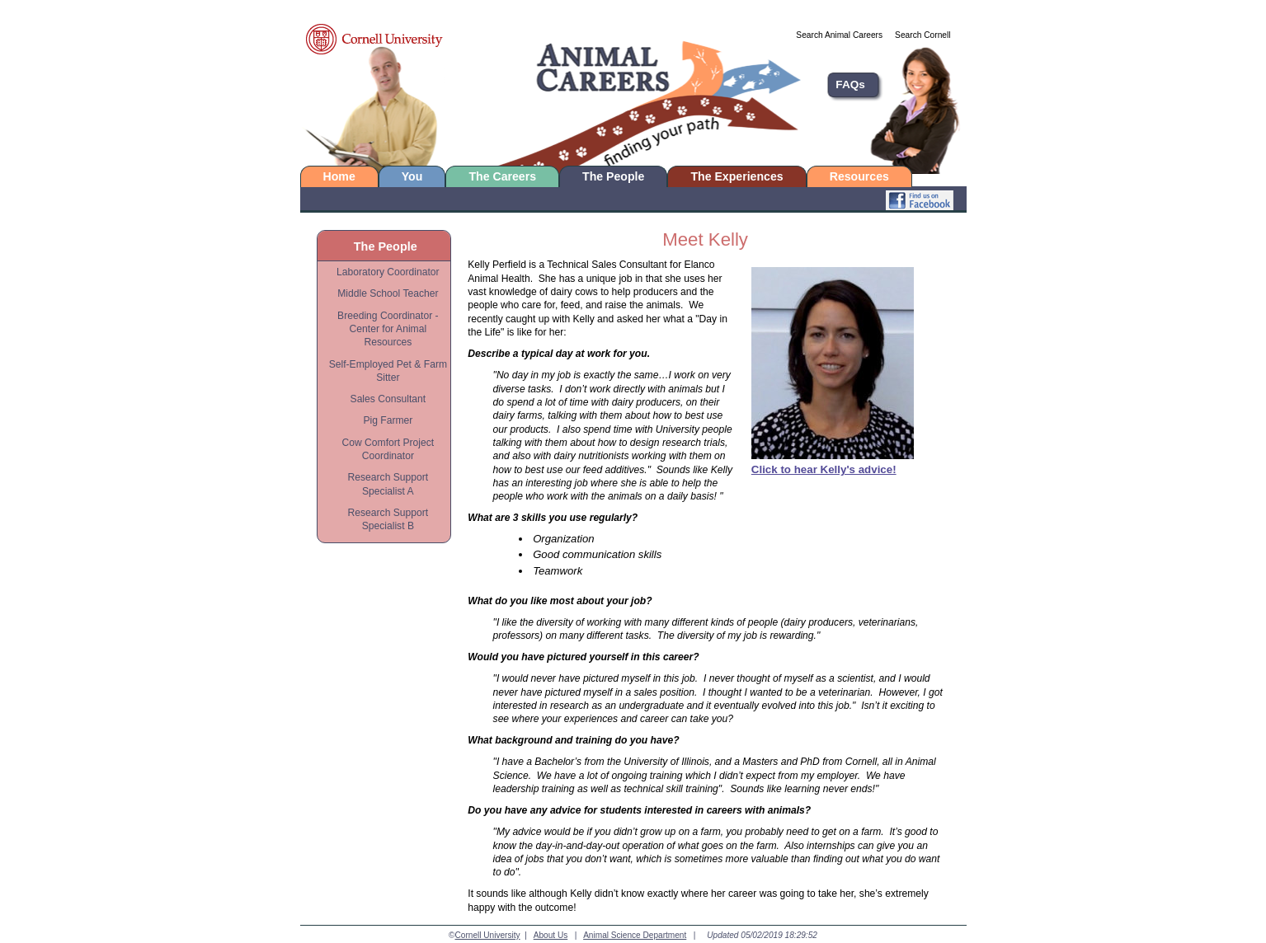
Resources (859, 176)
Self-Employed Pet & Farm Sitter (388, 371)
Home (339, 176)
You (412, 176)
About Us (551, 935)
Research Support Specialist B (388, 519)
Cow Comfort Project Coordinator (387, 449)
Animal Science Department (634, 935)
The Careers (502, 176)
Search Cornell (922, 35)
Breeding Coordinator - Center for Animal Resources (388, 329)
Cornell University (487, 935)
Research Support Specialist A (388, 484)
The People (613, 176)
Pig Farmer (387, 420)
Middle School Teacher (387, 293)
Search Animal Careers (839, 35)
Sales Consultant (388, 399)
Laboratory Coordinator (388, 272)
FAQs (850, 84)
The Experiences (736, 176)
